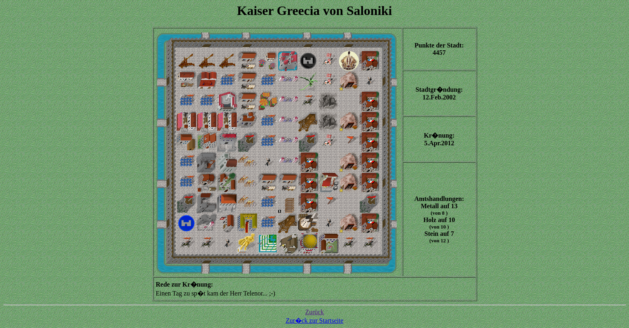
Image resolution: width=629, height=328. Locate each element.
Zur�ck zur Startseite (314, 320)
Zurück (314, 312)
